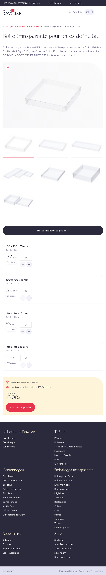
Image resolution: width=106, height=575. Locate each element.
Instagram (8, 570)
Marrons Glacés (62, 455)
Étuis (56, 510)
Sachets (58, 540)
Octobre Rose (61, 463)
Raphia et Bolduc (11, 548)
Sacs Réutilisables (63, 544)
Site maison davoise (14, 3)
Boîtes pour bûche (63, 476)
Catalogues (32, 3)
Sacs (58, 533)
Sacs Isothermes (62, 557)
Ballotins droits (10, 476)
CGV (89, 570)
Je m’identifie (75, 12)
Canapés (59, 518)
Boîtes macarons (63, 480)
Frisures (7, 544)
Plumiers (7, 493)
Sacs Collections (62, 548)
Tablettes (59, 497)
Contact (99, 570)
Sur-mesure (76, 3)
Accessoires (12, 533)
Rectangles (34, 26)
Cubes (57, 506)
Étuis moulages (62, 484)
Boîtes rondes (10, 501)
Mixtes (57, 514)
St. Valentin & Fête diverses (68, 446)
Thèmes (60, 432)
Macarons (59, 450)
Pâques (58, 438)
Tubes (57, 523)
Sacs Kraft (60, 552)
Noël (56, 459)
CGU (81, 570)
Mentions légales (68, 570)
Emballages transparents (14, 26)
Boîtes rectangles (12, 489)
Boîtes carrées (10, 510)
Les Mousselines (11, 552)
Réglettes (59, 493)
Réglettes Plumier (12, 497)
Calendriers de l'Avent (14, 514)
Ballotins (7, 484)
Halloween (59, 442)
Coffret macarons (12, 480)
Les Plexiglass (61, 527)
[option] (53, 95)
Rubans (7, 540)
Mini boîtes (8, 506)
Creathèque (55, 3)
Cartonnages (13, 470)
